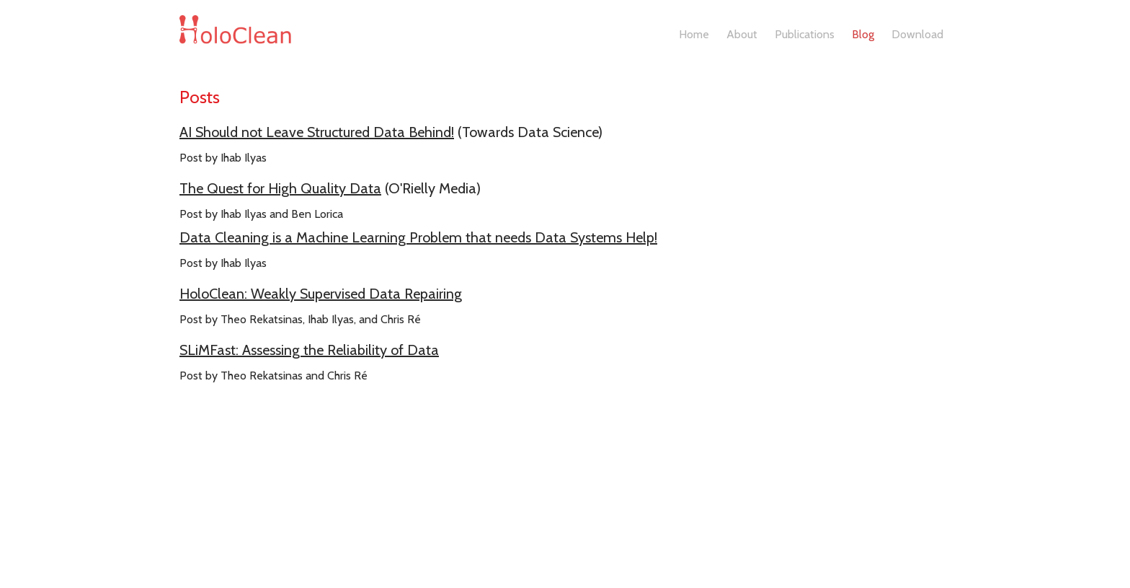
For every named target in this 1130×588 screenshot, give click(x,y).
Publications (805, 34)
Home (694, 34)
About (741, 34)
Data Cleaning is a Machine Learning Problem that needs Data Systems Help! (418, 237)
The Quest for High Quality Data (280, 188)
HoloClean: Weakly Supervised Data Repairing (320, 293)
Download (917, 34)
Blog (863, 34)
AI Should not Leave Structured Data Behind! (316, 132)
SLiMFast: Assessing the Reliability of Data (309, 350)
